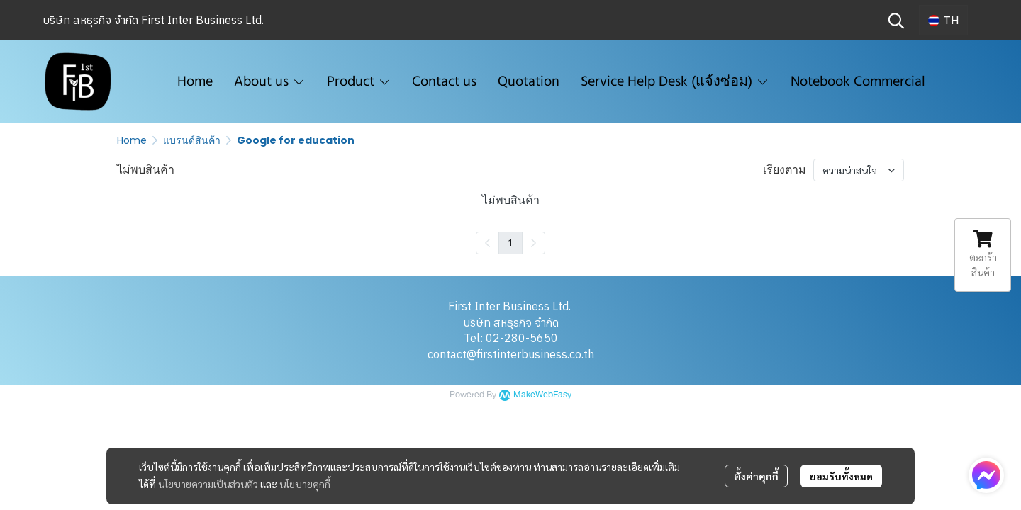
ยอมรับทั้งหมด (841, 476)
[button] (896, 20)
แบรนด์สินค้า (192, 140)
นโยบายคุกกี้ (304, 483)
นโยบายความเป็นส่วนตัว (208, 483)
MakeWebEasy (542, 394)
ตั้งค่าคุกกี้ (756, 476)
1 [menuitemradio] (510, 242)
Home (132, 140)
